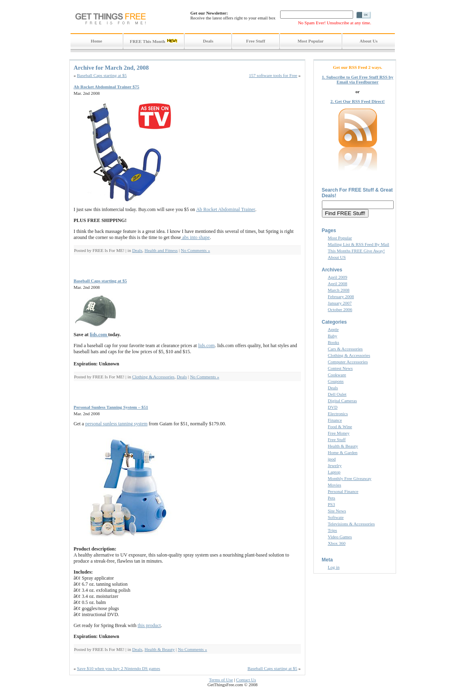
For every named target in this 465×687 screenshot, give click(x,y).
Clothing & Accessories (153, 376)
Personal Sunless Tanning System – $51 (111, 407)
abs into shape (195, 237)
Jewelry (335, 465)
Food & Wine (340, 426)
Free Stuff (337, 439)
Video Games (340, 536)
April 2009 (337, 277)
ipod (332, 459)
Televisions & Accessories (351, 523)
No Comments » (195, 250)
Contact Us (246, 679)
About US (337, 257)
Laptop (334, 471)
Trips (332, 530)
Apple (333, 329)
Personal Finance (343, 491)
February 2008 (341, 296)
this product (149, 625)
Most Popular (340, 237)
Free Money (338, 433)
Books (333, 342)
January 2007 (340, 303)
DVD (333, 407)
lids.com (99, 334)
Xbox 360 (337, 543)
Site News (337, 510)
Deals (137, 250)
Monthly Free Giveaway (350, 478)
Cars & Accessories (345, 348)
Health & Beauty (159, 649)
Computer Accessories (348, 361)
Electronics (338, 413)
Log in (334, 567)
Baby (332, 335)
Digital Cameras (342, 400)
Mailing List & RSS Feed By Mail (359, 244)
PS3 (331, 504)
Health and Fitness (161, 250)
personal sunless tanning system (116, 424)
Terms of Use (221, 679)
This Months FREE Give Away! (356, 250)
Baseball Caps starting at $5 (102, 75)
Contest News (340, 368)
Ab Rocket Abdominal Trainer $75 (106, 86)
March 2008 (338, 290)
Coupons (336, 381)
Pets (331, 497)
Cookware (337, 374)
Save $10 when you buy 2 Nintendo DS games (118, 668)
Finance (335, 420)
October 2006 (340, 309)
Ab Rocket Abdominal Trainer (225, 209)
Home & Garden (343, 452)
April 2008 (337, 283)
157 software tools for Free (273, 75)
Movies (334, 484)
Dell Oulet (337, 394)
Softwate (336, 517)
